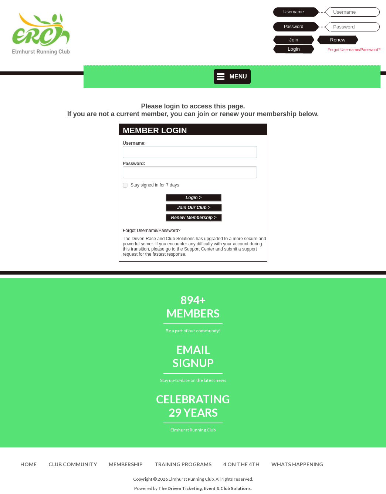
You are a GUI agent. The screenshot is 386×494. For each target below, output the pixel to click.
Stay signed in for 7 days (150, 185)
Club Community (72, 464)
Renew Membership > (193, 217)
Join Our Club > (193, 207)
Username (293, 11)
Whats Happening (297, 464)
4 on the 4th (241, 464)
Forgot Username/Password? (354, 49)
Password (294, 26)
